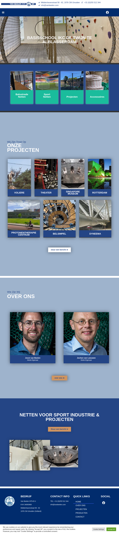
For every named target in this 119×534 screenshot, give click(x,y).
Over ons (80, 505)
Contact (80, 517)
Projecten (81, 509)
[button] (3, 12)
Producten (81, 513)
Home (78, 502)
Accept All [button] (111, 529)
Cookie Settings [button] (98, 529)
